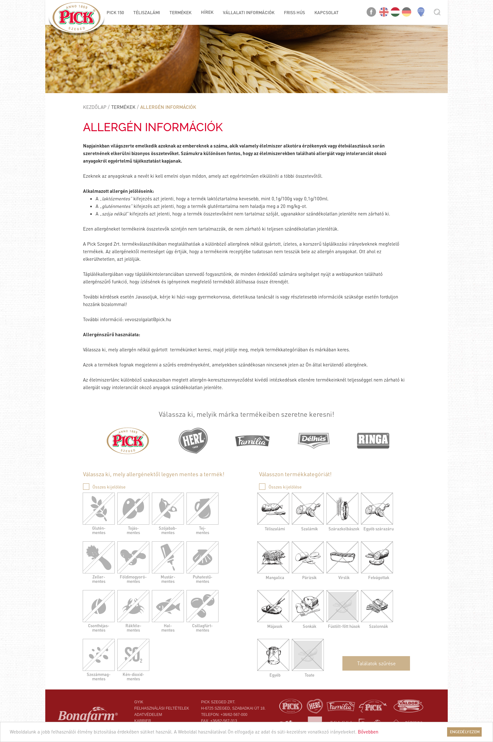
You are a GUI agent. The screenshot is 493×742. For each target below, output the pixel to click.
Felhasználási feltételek (161, 708)
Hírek (207, 12)
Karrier (142, 721)
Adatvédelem (148, 714)
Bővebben (368, 731)
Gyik (138, 702)
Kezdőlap (94, 107)
